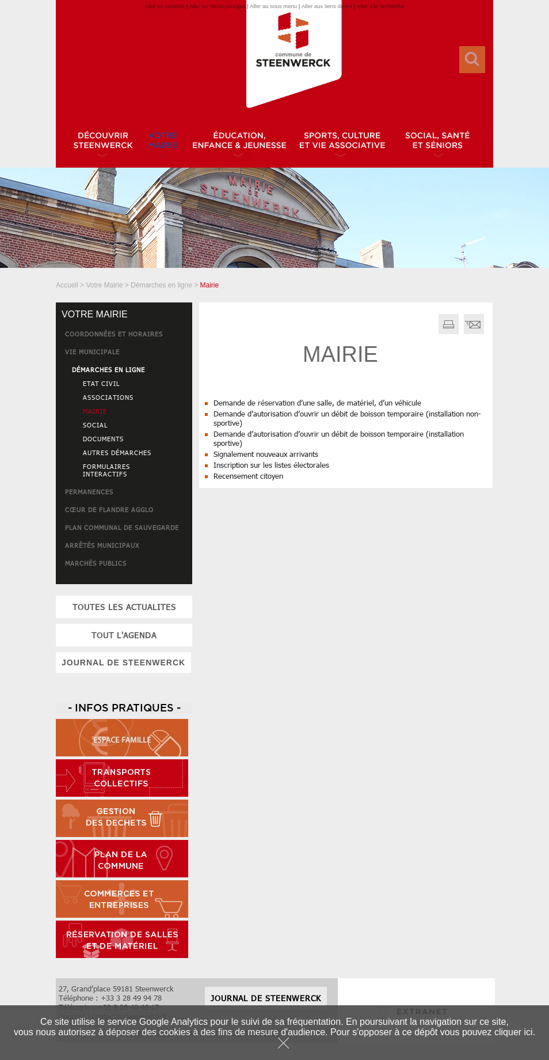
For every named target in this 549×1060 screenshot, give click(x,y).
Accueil (67, 285)
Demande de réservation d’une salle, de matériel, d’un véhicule (317, 402)
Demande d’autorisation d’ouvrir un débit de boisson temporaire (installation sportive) (339, 438)
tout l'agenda (124, 635)
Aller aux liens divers (327, 6)
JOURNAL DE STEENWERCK (123, 662)
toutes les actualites (124, 606)
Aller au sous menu (273, 6)
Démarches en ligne (161, 285)
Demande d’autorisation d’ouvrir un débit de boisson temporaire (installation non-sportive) (347, 418)
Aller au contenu (164, 6)
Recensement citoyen (248, 475)
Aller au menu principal (217, 6)
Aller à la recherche (381, 6)
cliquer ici (513, 1032)
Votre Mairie (104, 285)
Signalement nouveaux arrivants (266, 454)
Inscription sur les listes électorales (271, 465)
